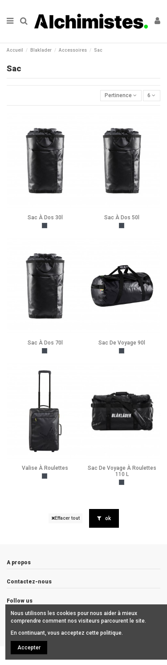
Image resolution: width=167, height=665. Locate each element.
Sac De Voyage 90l (121, 343)
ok (104, 518)
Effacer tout (65, 518)
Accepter (29, 647)
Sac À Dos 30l (45, 217)
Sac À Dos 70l (45, 343)
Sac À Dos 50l (121, 217)
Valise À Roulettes (45, 468)
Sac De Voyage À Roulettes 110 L (122, 471)
